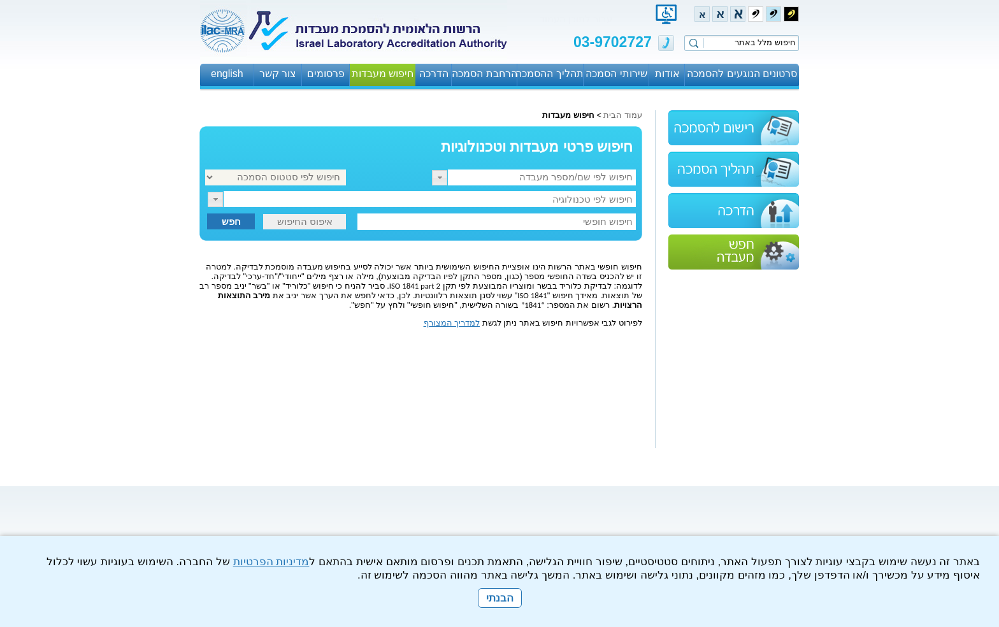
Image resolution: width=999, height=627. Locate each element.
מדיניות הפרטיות (271, 562)
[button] (439, 177)
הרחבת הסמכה (484, 73)
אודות (667, 73)
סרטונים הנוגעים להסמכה (742, 73)
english (227, 73)
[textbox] (542, 177)
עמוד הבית (622, 115)
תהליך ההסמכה (550, 73)
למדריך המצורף (452, 323)
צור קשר (277, 73)
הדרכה (434, 73)
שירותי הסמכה (616, 73)
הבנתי (500, 598)
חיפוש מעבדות (382, 73)
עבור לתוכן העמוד (576, 18)
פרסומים (326, 73)
